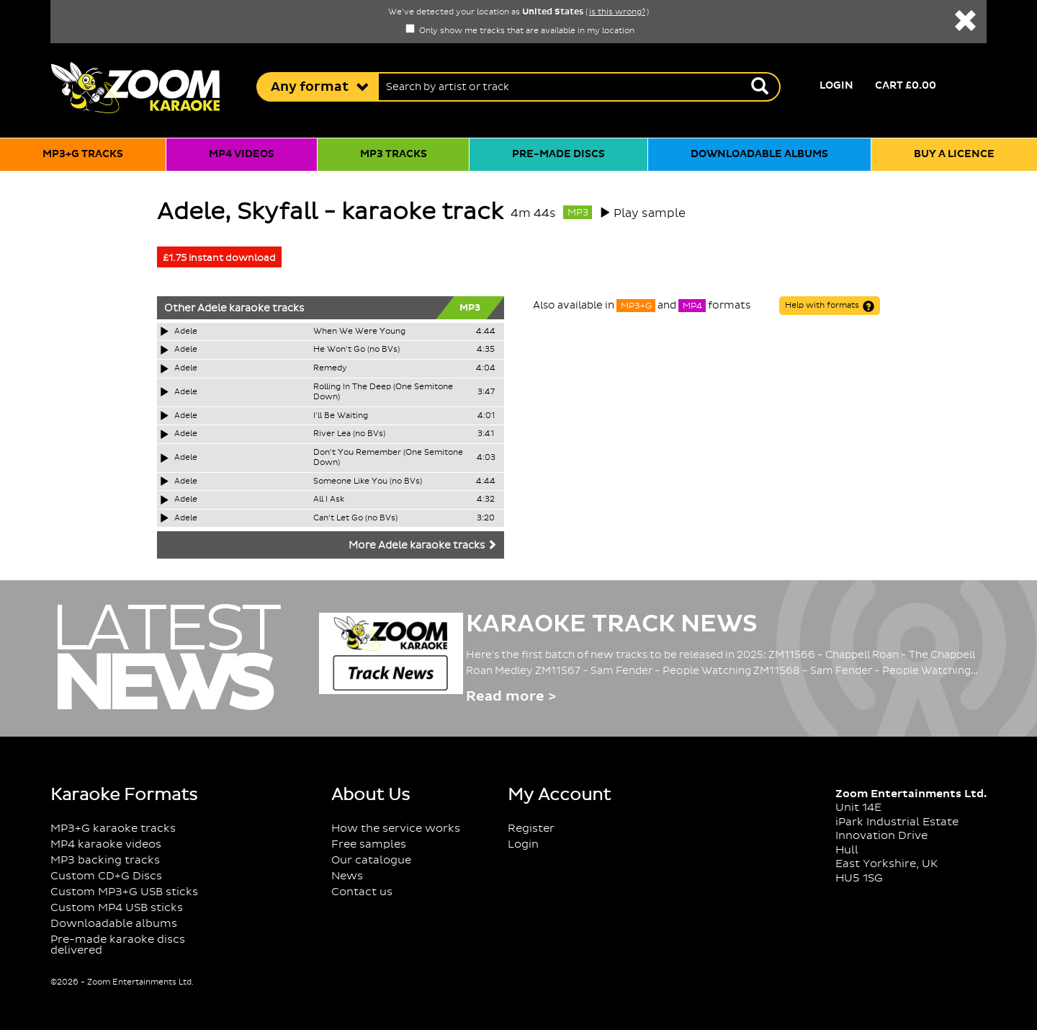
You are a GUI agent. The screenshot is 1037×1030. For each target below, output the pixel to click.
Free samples (368, 844)
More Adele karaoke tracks (423, 545)
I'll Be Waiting (340, 416)
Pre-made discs (558, 154)
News (347, 876)
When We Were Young (359, 332)
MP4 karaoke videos (105, 844)
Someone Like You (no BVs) (367, 481)
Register (531, 828)
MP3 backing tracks (105, 860)
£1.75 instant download (219, 258)
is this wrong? (617, 12)
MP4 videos (241, 154)
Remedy (330, 368)
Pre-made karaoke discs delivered (117, 945)
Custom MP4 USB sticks (116, 908)
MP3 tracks (393, 154)
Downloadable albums (759, 154)
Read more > (511, 696)
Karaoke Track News (612, 624)
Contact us (361, 892)
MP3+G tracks (82, 154)
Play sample (650, 213)
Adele (212, 308)
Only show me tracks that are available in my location (519, 31)
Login (836, 86)
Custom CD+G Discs (106, 876)
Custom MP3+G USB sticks (124, 892)
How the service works (395, 828)
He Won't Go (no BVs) (356, 350)
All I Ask (328, 499)
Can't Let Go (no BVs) (355, 518)
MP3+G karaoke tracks (113, 828)
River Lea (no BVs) (349, 434)
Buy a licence (954, 154)
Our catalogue (371, 860)
